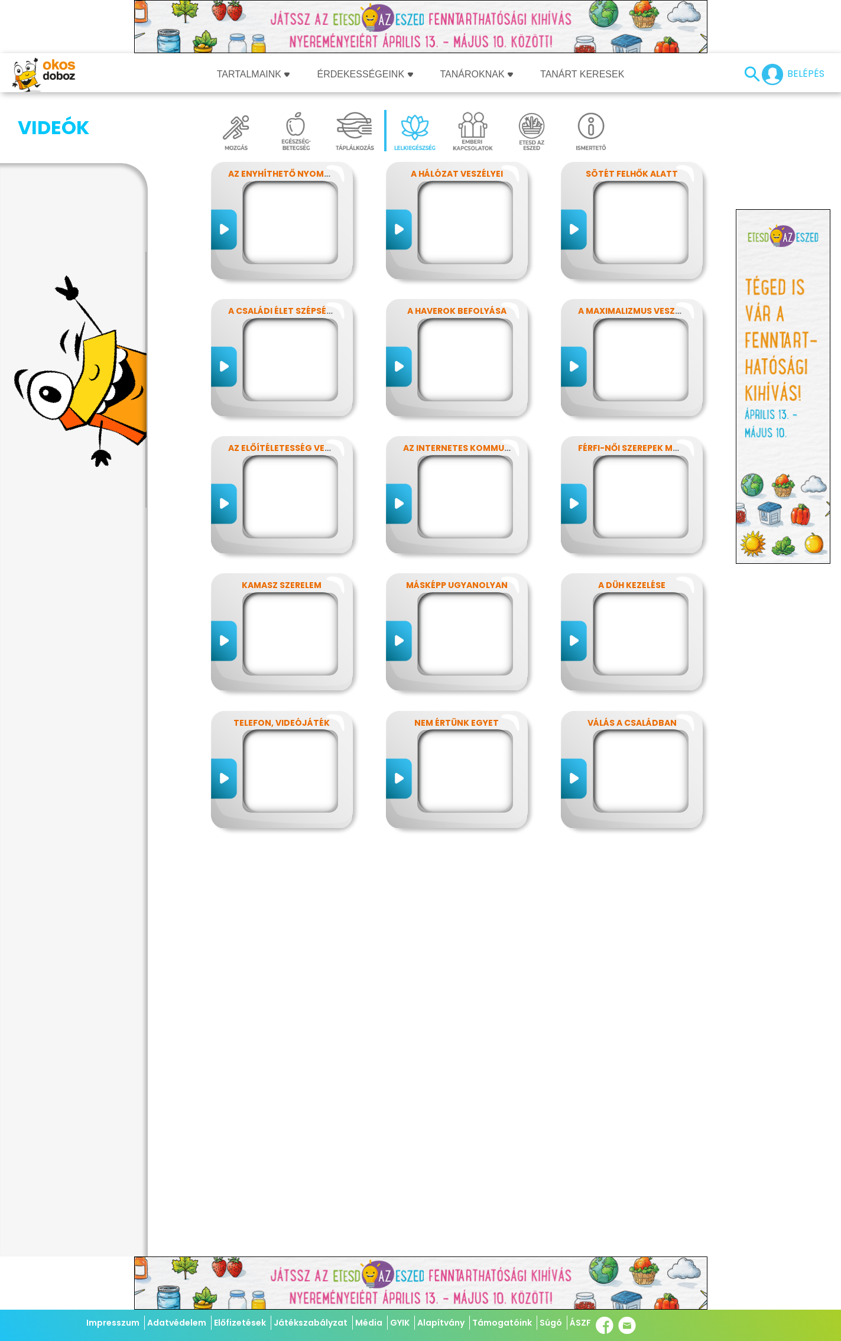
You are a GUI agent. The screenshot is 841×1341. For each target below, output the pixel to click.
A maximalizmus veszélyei (637, 311)
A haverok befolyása (456, 311)
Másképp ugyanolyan (457, 585)
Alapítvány (441, 1323)
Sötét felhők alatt (632, 174)
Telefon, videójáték (281, 723)
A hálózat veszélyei (457, 174)
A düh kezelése (631, 585)
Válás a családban (632, 723)
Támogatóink (502, 1323)
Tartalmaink (253, 74)
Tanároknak (477, 74)
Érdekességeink (365, 74)
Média (368, 1323)
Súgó (551, 1323)
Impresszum (112, 1323)
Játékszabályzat (311, 1323)
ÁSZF (580, 1323)
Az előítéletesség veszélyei (292, 448)
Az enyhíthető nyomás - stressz (304, 174)
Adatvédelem (176, 1323)
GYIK (400, 1323)
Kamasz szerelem (282, 585)
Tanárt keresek (582, 74)
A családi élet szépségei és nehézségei (316, 311)
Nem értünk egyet (456, 723)
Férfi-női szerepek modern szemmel (661, 448)
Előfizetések (240, 1323)
